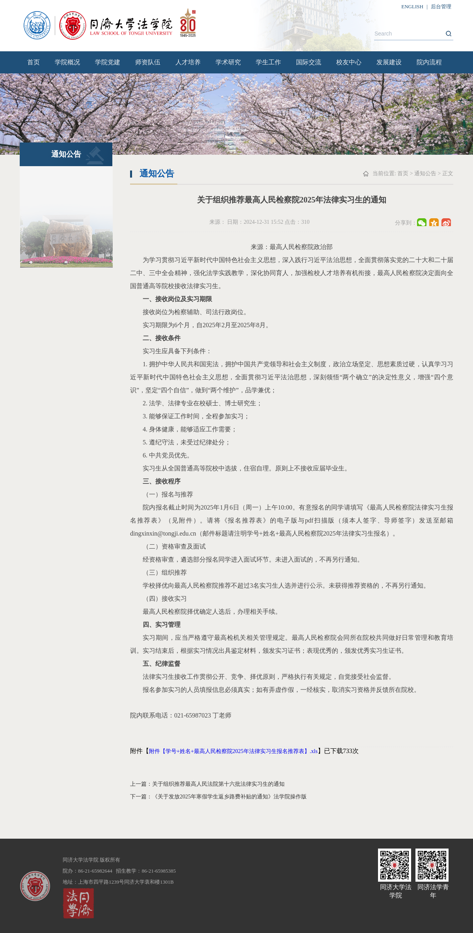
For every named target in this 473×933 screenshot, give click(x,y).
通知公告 (425, 173)
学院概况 (67, 62)
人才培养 (188, 62)
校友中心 (348, 62)
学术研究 (228, 62)
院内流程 (429, 62)
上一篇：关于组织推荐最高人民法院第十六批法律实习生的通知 (207, 784)
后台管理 (441, 6)
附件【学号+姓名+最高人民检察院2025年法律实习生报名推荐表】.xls (233, 751)
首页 (33, 62)
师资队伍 (147, 62)
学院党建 (107, 62)
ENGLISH (412, 6)
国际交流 (308, 62)
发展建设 (389, 62)
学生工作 (268, 62)
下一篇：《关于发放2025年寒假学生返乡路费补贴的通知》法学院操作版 (218, 797)
